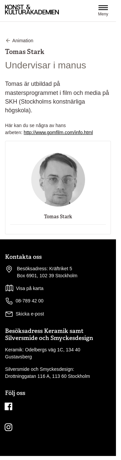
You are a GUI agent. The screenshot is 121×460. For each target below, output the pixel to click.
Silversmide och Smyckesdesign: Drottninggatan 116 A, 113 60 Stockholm (47, 372)
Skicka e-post (29, 314)
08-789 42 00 (24, 301)
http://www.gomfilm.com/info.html (58, 132)
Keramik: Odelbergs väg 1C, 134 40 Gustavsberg (42, 353)
